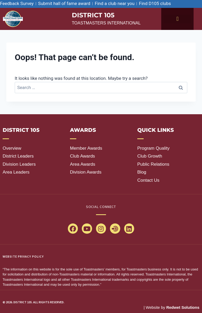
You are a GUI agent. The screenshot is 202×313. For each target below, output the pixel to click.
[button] (177, 19)
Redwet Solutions (182, 307)
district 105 (93, 15)
